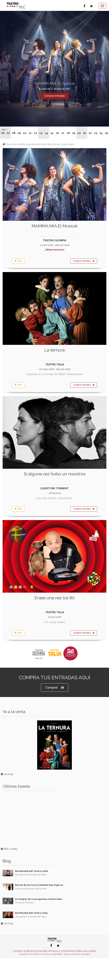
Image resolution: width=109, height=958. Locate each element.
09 (19, 133)
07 (8, 133)
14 (46, 133)
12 (35, 133)
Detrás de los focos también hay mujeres (39, 885)
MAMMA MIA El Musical (54, 225)
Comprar (54, 687)
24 (101, 133)
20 (79, 133)
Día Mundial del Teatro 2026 (31, 871)
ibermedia (58, 954)
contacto (18, 951)
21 (84, 133)
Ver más (6, 774)
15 (51, 133)
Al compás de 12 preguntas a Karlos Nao (38, 899)
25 (106, 133)
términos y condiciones (61, 951)
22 (90, 133)
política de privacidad (35, 951)
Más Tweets (8, 848)
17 (62, 133)
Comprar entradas (83, 261)
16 (57, 133)
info (18, 261)
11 (30, 133)
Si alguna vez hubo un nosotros (54, 473)
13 (40, 133)
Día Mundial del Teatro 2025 (31, 913)
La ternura (54, 350)
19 (73, 133)
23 (95, 133)
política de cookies (85, 951)
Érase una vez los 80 (54, 597)
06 (3, 133)
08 (13, 133)
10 (24, 133)
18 (68, 133)
